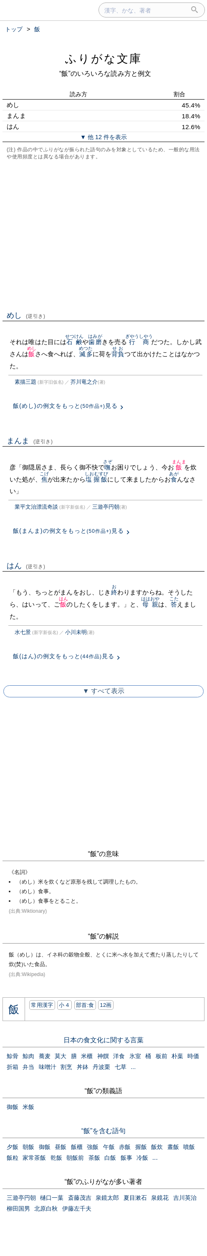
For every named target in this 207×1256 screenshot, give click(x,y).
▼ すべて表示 (103, 690)
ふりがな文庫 (103, 58)
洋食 (119, 1056)
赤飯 (125, 1147)
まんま (30, 441)
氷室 (135, 1056)
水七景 (23, 632)
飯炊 (157, 1147)
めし (26, 315)
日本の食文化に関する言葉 (103, 1040)
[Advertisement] (103, 234)
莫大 (60, 1056)
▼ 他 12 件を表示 (103, 137)
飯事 (126, 1157)
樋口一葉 (51, 1197)
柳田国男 (18, 1208)
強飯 (92, 1147)
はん (26, 566)
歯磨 (95, 341)
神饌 (103, 1056)
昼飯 (60, 1147)
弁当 (28, 1067)
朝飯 (28, 1147)
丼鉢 (82, 1067)
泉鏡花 (160, 1197)
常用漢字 (42, 1005)
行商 (139, 341)
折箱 (12, 1067)
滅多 (86, 353)
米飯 (28, 1107)
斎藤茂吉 (79, 1197)
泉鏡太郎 (107, 1197)
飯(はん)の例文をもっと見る (63, 656)
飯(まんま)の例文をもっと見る (68, 530)
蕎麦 (44, 1056)
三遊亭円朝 (105, 507)
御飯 (12, 1107)
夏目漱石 (135, 1197)
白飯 (110, 1157)
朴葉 (177, 1056)
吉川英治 (185, 1197)
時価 (193, 1056)
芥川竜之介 (84, 382)
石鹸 (74, 341)
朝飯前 (75, 1157)
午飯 (109, 1147)
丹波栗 (101, 1067)
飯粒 (12, 1157)
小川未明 (76, 632)
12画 (105, 1005)
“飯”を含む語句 (103, 1130)
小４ (64, 1005)
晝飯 (173, 1147)
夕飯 (12, 1147)
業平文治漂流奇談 (36, 507)
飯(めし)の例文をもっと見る (65, 405)
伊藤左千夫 (76, 1208)
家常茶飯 (34, 1157)
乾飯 (56, 1157)
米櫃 (87, 1056)
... (133, 1067)
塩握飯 (96, 479)
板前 (161, 1056)
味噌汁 (47, 1067)
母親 (150, 604)
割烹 (66, 1067)
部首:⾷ (85, 1005)
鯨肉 (28, 1056)
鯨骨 (12, 1056)
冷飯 (142, 1157)
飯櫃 (77, 1147)
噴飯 (189, 1147)
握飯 (141, 1147)
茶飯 (94, 1157)
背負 (117, 353)
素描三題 (25, 382)
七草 (120, 1067)
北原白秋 (46, 1208)
